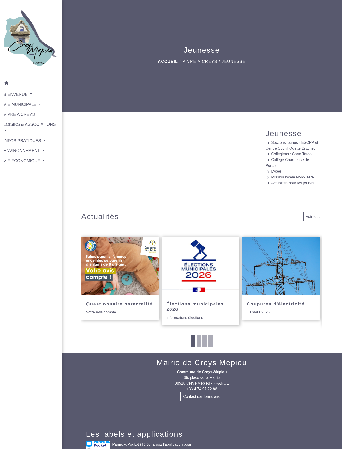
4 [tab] (210, 341)
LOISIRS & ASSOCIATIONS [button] (30, 124)
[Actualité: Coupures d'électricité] (281, 278)
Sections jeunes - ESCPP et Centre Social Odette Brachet (291, 145)
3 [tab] (204, 341)
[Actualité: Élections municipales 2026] (200, 281)
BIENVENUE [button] (16, 94)
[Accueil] (31, 39)
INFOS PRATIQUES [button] (23, 140)
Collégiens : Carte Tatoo (288, 154)
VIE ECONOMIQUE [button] (22, 160)
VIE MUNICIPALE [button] (21, 104)
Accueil (168, 61)
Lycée (273, 171)
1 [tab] (193, 341)
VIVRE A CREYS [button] (20, 114)
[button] (31, 83)
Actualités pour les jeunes (289, 183)
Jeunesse (233, 61)
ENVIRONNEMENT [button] (22, 150)
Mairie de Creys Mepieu (202, 362)
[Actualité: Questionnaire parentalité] (120, 278)
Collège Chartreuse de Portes (287, 162)
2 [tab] (199, 341)
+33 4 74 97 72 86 (202, 389)
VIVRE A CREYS (200, 61)
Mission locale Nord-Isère (289, 177)
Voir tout (313, 217)
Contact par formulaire (201, 396)
